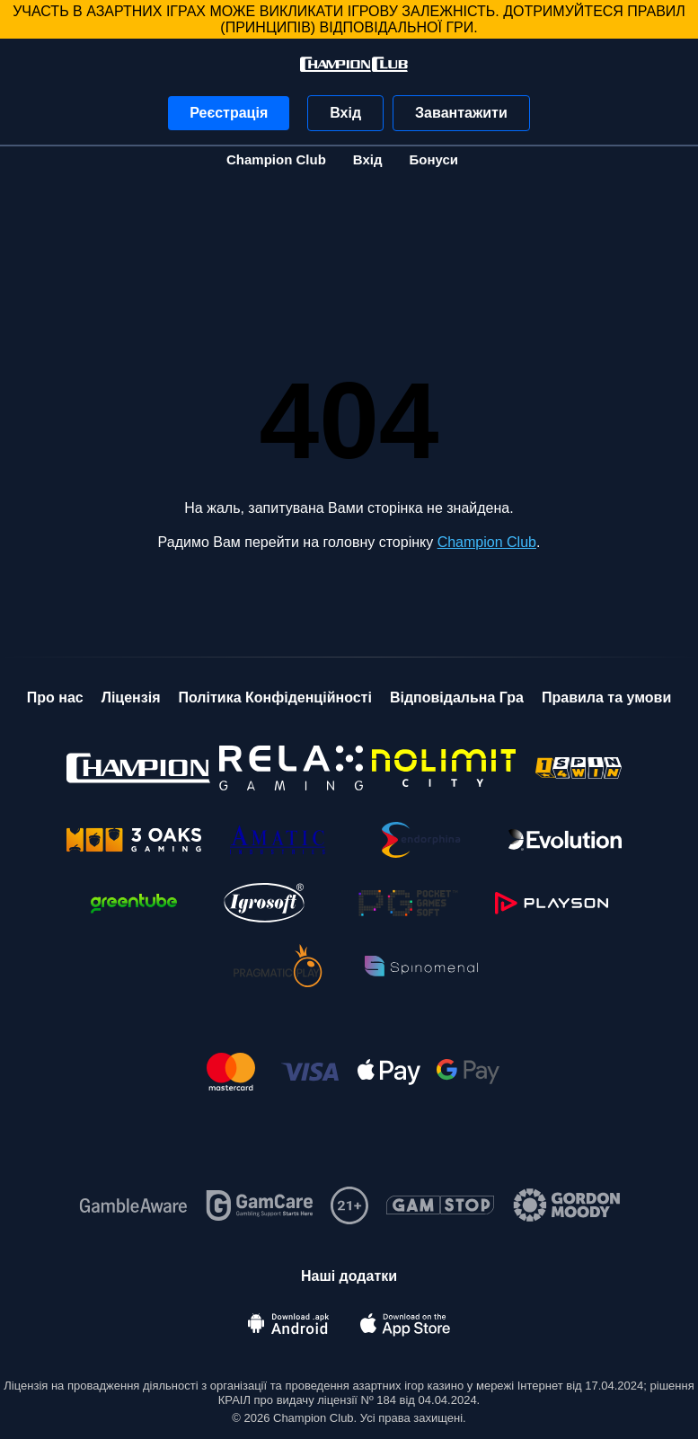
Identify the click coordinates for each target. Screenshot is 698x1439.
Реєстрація (229, 112)
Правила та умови (606, 697)
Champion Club (276, 159)
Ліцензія (131, 697)
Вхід (345, 112)
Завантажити (461, 112)
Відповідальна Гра (457, 697)
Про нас (55, 697)
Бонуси (433, 159)
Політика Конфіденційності (274, 697)
